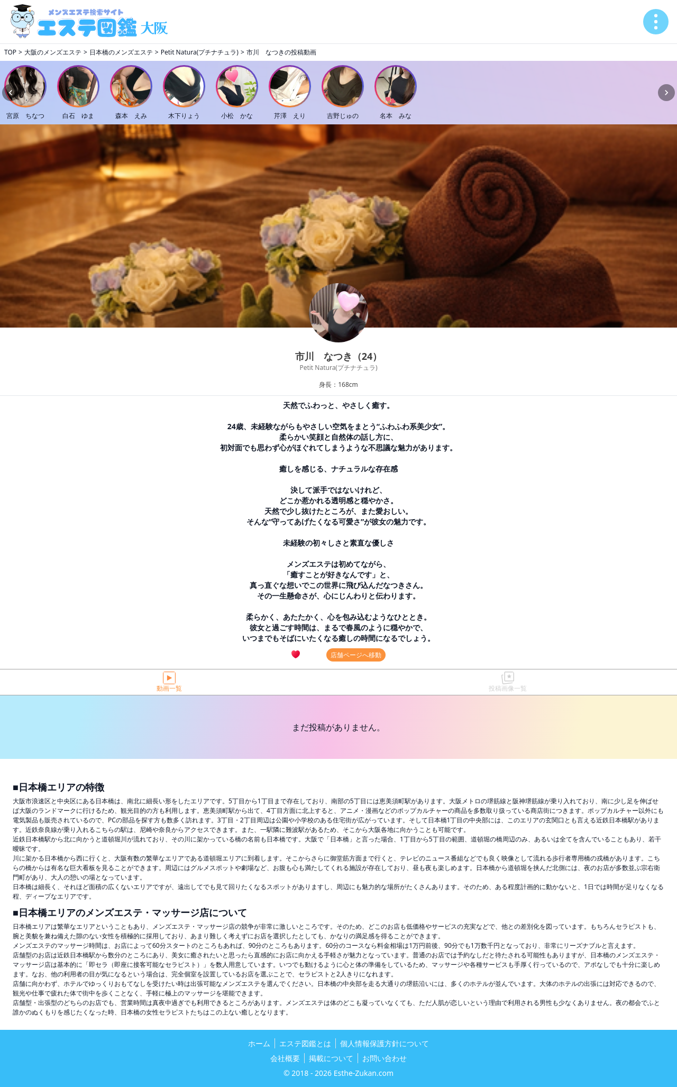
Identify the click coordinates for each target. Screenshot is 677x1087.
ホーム (259, 1043)
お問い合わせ (384, 1058)
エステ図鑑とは (305, 1043)
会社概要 (285, 1058)
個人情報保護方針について (384, 1043)
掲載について (331, 1058)
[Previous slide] (10, 92)
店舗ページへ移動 (356, 654)
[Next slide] (666, 92)
